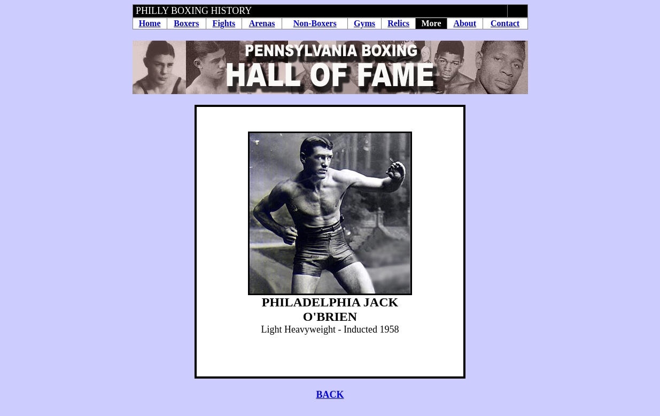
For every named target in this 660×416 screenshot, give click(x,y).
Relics (398, 23)
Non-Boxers (315, 23)
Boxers (186, 23)
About (464, 23)
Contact (505, 23)
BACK (330, 394)
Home (150, 23)
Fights (224, 23)
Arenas (262, 23)
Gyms (364, 23)
